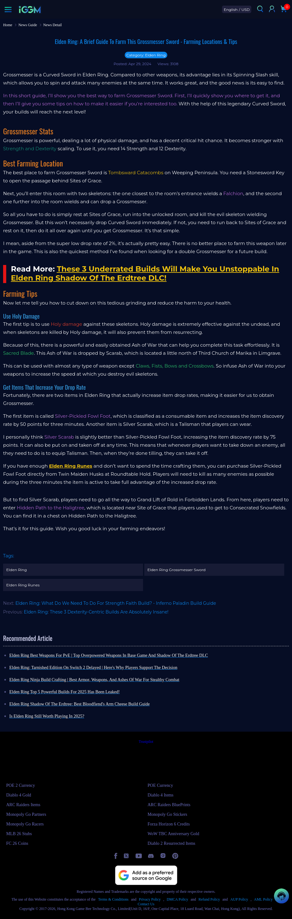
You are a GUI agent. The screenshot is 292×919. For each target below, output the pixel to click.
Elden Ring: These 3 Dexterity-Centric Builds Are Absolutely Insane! (96, 612)
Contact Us (146, 904)
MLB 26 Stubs (19, 833)
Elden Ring (16, 569)
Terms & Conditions (113, 899)
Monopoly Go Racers (25, 824)
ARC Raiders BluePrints (169, 804)
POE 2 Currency (20, 785)
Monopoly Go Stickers (168, 814)
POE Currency (160, 785)
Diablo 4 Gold (18, 795)
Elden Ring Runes (22, 585)
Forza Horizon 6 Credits (169, 824)
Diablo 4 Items (161, 795)
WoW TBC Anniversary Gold (173, 833)
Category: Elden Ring (145, 55)
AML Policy (263, 899)
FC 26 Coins (17, 843)
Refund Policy (209, 899)
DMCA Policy (177, 899)
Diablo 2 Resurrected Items (172, 843)
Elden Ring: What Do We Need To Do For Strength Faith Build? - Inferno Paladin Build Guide (115, 603)
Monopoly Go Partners (26, 814)
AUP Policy (239, 899)
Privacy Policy (150, 899)
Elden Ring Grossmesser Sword (176, 569)
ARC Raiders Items (23, 804)
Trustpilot (146, 741)
